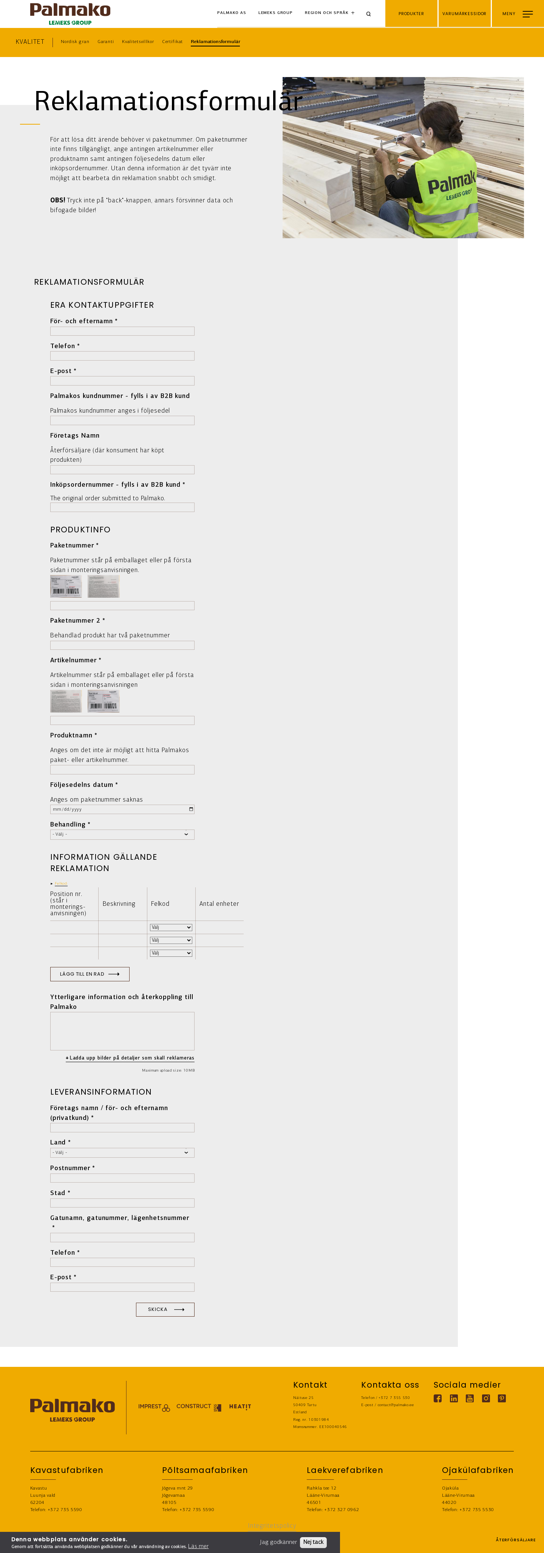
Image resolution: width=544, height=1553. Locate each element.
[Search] (371, 14)
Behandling (68, 825)
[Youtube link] (470, 1398)
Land (58, 1143)
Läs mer (198, 1547)
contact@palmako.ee (396, 1405)
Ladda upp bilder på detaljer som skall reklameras (132, 1058)
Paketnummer (72, 546)
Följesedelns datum (81, 785)
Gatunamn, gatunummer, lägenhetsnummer (119, 1218)
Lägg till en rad (82, 974)
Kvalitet (30, 42)
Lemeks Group (275, 13)
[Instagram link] (486, 1398)
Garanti (105, 41)
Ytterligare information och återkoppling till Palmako (121, 1002)
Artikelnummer (73, 660)
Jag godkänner (278, 1542)
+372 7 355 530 (394, 1398)
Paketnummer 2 (75, 621)
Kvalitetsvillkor (138, 41)
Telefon (62, 346)
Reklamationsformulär (215, 41)
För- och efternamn (81, 321)
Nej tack (313, 1542)
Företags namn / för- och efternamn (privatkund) (109, 1113)
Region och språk (327, 13)
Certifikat (172, 41)
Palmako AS (231, 13)
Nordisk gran (75, 41)
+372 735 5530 (476, 1509)
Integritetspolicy (272, 1526)
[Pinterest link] (502, 1398)
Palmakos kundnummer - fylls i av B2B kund (120, 396)
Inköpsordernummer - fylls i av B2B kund (115, 485)
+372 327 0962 (341, 1509)
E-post (61, 371)
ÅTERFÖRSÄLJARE (516, 1542)
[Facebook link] (438, 1398)
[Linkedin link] (453, 1398)
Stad (58, 1193)
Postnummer (70, 1168)
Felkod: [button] (61, 884)
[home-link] (70, 14)
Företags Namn (75, 436)
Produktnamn (71, 736)
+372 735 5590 (65, 1509)
